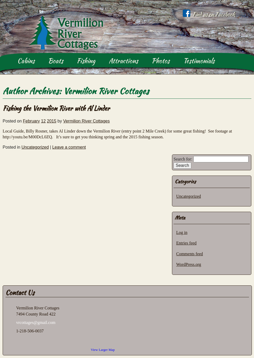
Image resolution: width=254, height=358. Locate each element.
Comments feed (189, 254)
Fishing (86, 60)
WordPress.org (188, 264)
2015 (51, 121)
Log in (181, 232)
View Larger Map (103, 350)
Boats (55, 60)
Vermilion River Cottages (106, 91)
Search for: (183, 159)
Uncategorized (35, 147)
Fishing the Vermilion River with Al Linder (56, 108)
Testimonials (199, 60)
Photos (161, 60)
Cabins (26, 60)
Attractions (123, 60)
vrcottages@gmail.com (35, 322)
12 (43, 121)
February (31, 121)
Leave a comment (69, 147)
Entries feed (186, 243)
